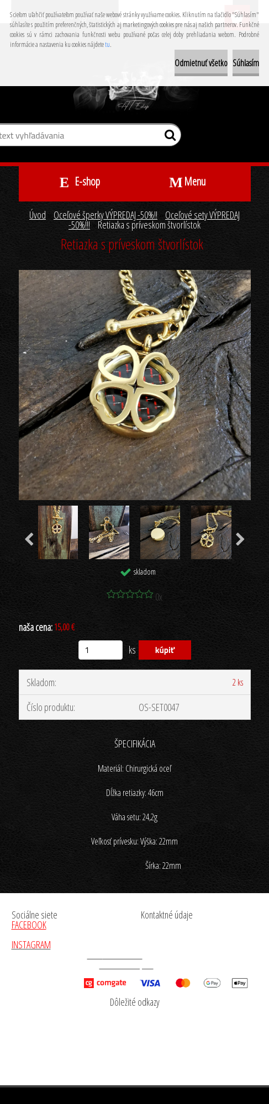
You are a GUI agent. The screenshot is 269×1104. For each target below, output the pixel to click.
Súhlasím (246, 63)
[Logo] (134, 87)
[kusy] (100, 650)
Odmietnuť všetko (201, 63)
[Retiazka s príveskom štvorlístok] (135, 275)
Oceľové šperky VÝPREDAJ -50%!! (105, 214)
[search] (168, 137)
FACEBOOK (29, 924)
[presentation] (29, 540)
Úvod (37, 214)
